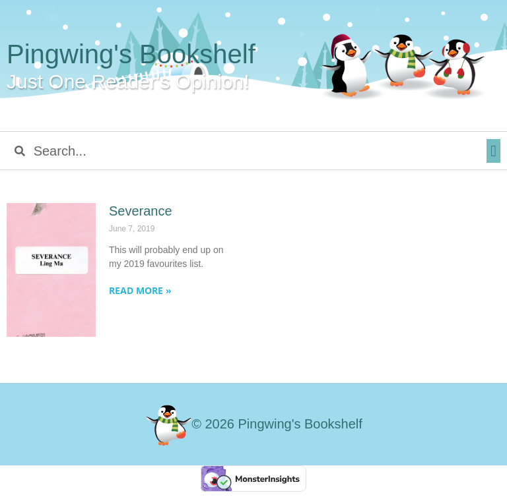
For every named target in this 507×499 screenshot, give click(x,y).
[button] (493, 151)
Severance (140, 211)
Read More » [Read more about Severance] (140, 290)
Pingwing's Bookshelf (131, 54)
